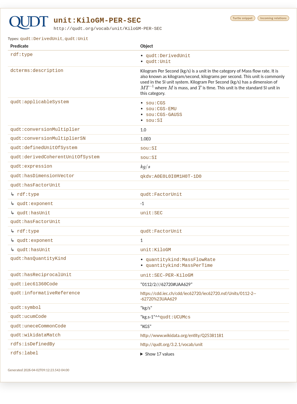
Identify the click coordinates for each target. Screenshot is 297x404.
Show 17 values (159, 375)
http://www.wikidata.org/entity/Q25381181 (182, 355)
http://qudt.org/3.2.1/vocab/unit (171, 365)
